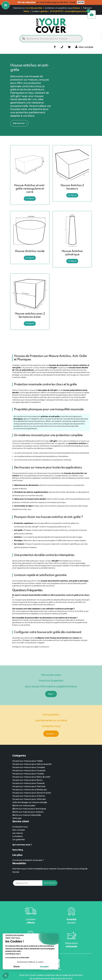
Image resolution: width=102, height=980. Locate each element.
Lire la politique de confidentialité (17, 958)
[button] (5, 975)
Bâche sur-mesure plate (23, 805)
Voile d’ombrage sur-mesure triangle (29, 802)
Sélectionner (19, 123)
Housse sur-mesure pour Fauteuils (28, 770)
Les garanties (18, 839)
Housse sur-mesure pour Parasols (28, 783)
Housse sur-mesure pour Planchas (28, 786)
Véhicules (17, 818)
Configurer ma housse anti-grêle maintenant (30, 647)
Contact (50, 733)
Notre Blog (18, 850)
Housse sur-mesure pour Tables (27, 761)
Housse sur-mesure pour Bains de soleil (31, 777)
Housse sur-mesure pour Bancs (27, 780)
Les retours (17, 833)
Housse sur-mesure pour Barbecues (29, 789)
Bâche (15, 808)
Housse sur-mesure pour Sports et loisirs (31, 792)
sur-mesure (24, 808)
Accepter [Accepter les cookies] (44, 967)
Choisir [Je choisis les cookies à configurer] (16, 967)
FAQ (50, 694)
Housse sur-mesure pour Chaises (28, 773)
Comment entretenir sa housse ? (28, 860)
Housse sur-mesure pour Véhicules (29, 799)
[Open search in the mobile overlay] (51, 39)
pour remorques (38, 808)
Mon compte (18, 830)
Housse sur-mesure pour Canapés (28, 767)
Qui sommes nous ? (22, 844)
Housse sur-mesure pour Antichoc (28, 796)
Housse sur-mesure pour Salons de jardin (32, 764)
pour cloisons (36, 812)
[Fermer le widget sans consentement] (14, 935)
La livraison (17, 836)
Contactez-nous (20, 826)
